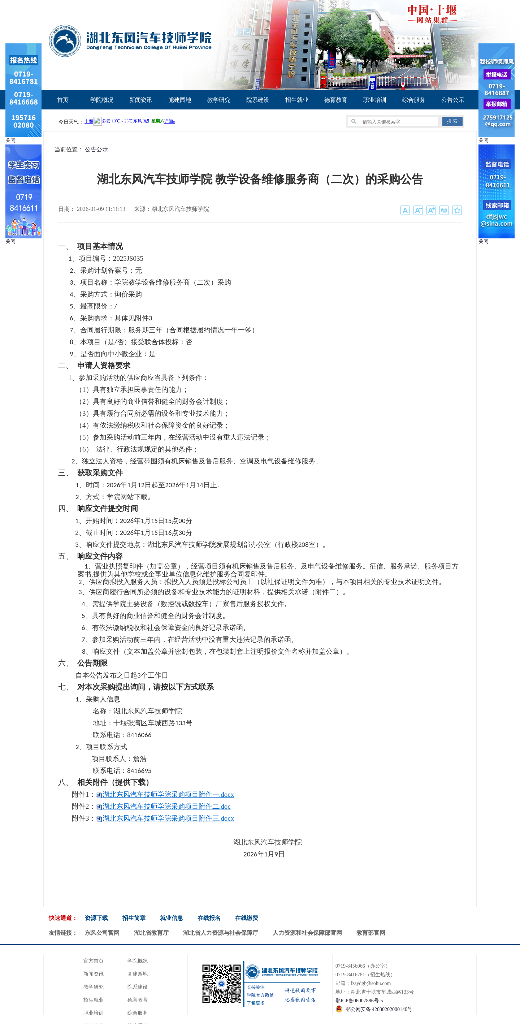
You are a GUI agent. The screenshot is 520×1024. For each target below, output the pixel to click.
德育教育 (335, 100)
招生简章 (134, 918)
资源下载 (96, 918)
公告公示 (452, 100)
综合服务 (413, 100)
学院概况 (101, 100)
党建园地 (179, 100)
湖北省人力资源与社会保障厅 (220, 933)
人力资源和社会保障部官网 (307, 933)
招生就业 (296, 100)
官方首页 (93, 961)
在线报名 (209, 918)
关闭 (10, 140)
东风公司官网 (102, 933)
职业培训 (374, 100)
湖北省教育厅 (151, 933)
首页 (63, 100)
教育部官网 (370, 933)
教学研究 (218, 100)
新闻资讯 (140, 100)
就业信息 (171, 918)
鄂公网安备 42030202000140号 (379, 1009)
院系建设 (257, 100)
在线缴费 (246, 918)
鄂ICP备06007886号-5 (359, 1000)
